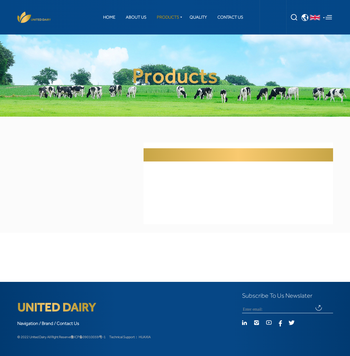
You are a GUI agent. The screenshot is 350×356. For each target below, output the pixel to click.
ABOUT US (136, 17)
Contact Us (68, 323)
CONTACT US (230, 17)
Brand (47, 323)
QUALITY (198, 17)
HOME (109, 17)
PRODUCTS (168, 17)
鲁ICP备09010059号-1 (88, 337)
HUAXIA (145, 337)
